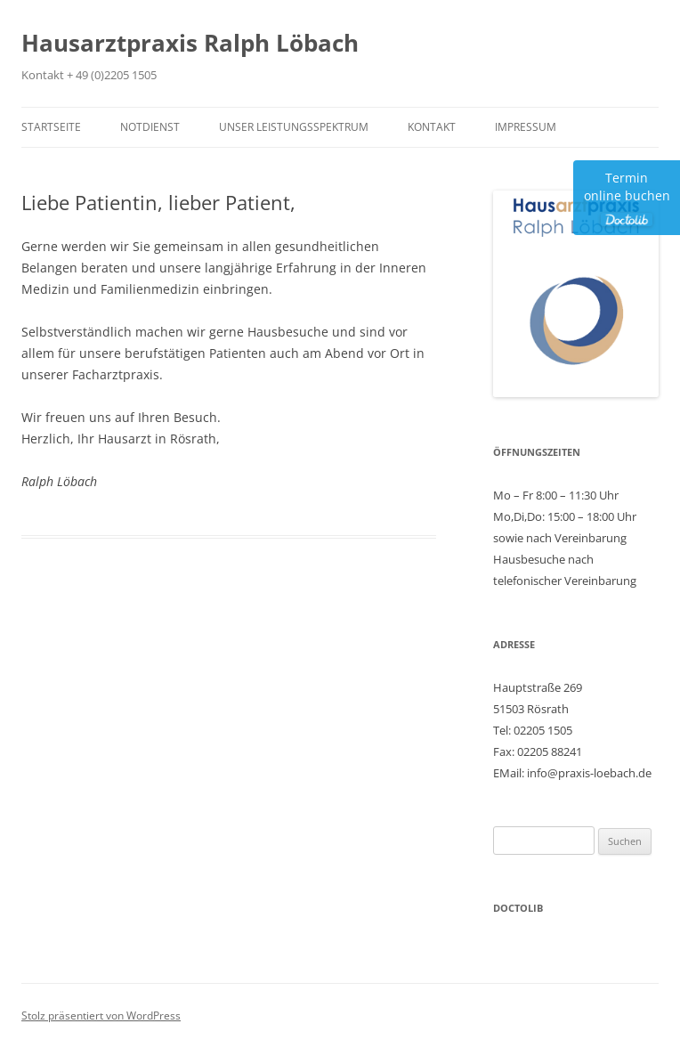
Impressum (525, 126)
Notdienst (150, 126)
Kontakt (432, 126)
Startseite (51, 126)
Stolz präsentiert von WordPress (101, 1015)
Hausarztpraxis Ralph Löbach (190, 43)
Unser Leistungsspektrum (293, 126)
